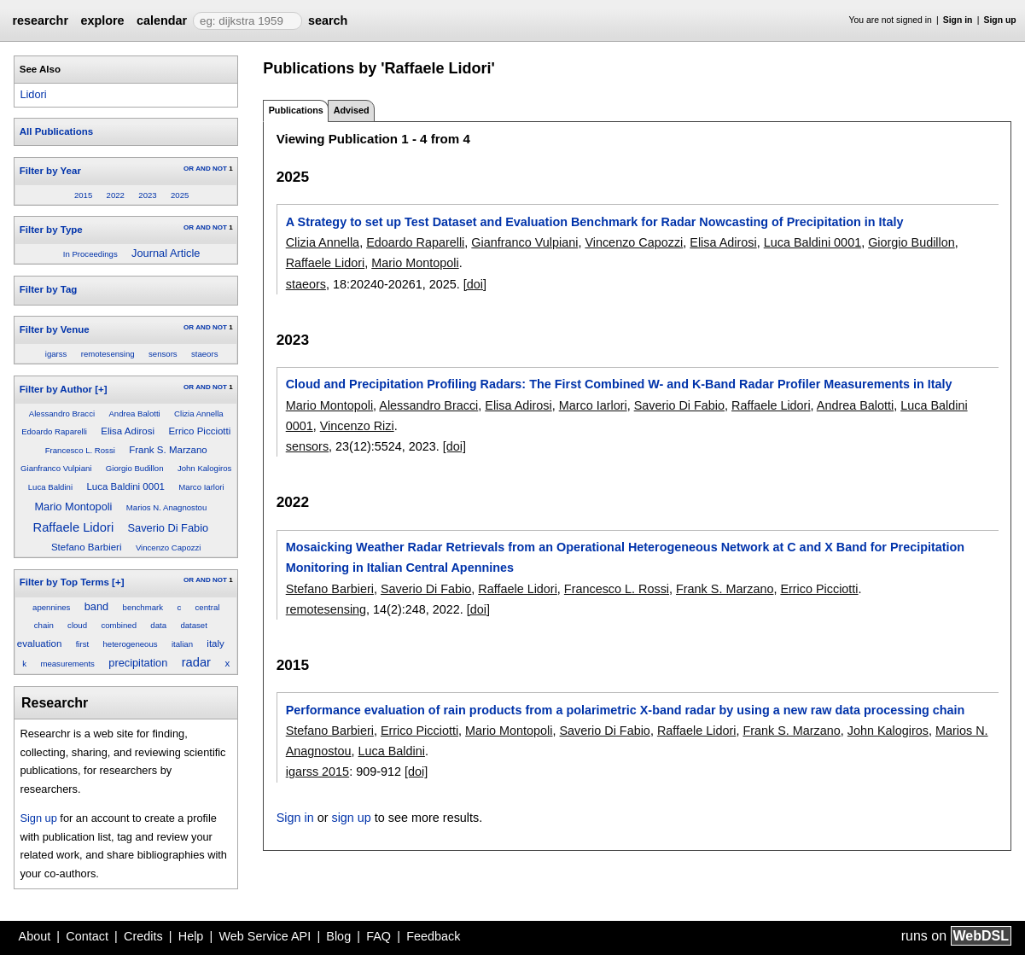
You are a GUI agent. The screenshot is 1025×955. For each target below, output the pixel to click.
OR (188, 168)
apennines (51, 607)
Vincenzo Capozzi (168, 547)
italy (215, 643)
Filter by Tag (49, 289)
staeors (204, 353)
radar (196, 662)
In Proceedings (90, 254)
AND (202, 168)
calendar (162, 20)
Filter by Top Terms (64, 582)
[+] (101, 389)
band (96, 606)
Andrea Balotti (134, 413)
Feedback (433, 936)
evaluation (39, 643)
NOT (220, 168)
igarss (56, 353)
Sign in (958, 20)
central (207, 607)
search (327, 20)
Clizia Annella (199, 413)
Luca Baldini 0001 (125, 486)
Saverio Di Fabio (168, 527)
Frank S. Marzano (168, 450)
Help (191, 936)
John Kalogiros (204, 468)
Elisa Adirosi (127, 431)
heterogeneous (130, 644)
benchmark (143, 607)
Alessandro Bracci (62, 413)
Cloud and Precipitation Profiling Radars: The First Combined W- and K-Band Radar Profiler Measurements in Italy (619, 384)
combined (119, 625)
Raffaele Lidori (73, 527)
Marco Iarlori (201, 487)
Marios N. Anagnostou (166, 507)
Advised (352, 110)
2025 (180, 195)
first (82, 644)
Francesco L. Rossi (80, 450)
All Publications (56, 131)
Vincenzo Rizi (357, 426)
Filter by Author (56, 389)
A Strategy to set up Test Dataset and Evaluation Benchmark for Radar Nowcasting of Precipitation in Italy (595, 222)
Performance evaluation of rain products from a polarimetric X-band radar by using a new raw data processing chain (625, 710)
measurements (67, 663)
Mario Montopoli (73, 506)
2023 (147, 195)
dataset (193, 625)
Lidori (33, 94)
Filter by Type (51, 229)
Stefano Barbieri (86, 547)
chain (44, 625)
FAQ (378, 936)
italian (182, 644)
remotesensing (108, 353)
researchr (40, 20)
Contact (87, 936)
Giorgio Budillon (135, 468)
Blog (338, 936)
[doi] (474, 284)
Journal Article (165, 253)
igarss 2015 (317, 771)
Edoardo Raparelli (54, 431)
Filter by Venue (55, 329)
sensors (163, 353)
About (35, 936)
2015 (83, 195)
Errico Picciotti (199, 431)
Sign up (1000, 20)
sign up (350, 817)
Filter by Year (50, 171)
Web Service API (264, 936)
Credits (143, 936)
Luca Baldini (50, 487)
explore (102, 20)
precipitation (137, 662)
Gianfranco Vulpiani (55, 468)
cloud (77, 625)
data (158, 625)
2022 (116, 195)
